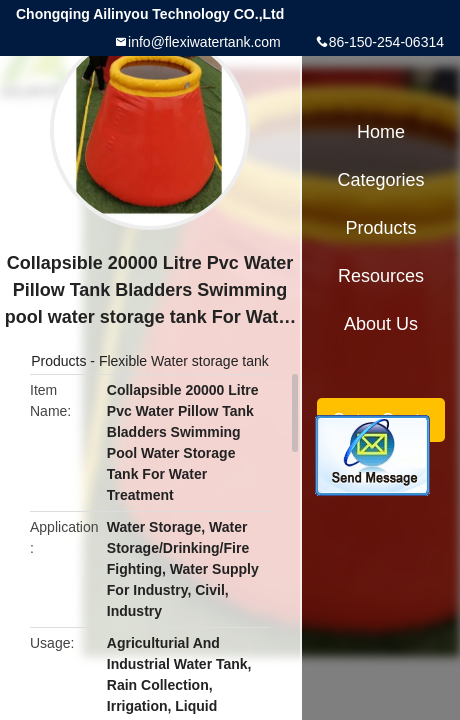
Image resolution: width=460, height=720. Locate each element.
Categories (380, 180)
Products (58, 361)
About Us (381, 324)
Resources (381, 276)
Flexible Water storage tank (184, 361)
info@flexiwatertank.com (204, 42)
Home (381, 132)
